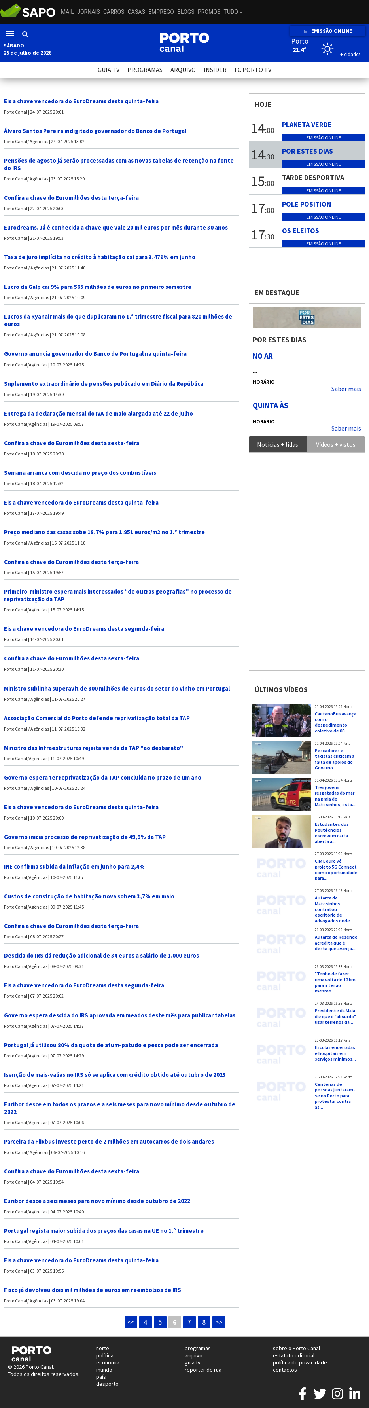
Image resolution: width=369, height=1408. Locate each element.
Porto (347, 1077)
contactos (285, 1369)
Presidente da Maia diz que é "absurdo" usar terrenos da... (335, 1016)
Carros (113, 12)
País (346, 743)
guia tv (193, 1362)
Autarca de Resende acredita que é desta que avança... (336, 942)
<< (130, 1321)
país (101, 1376)
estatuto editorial (293, 1355)
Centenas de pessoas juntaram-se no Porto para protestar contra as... (335, 1095)
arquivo (193, 1355)
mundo (104, 1369)
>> (218, 1321)
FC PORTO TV (253, 70)
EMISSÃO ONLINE (327, 31)
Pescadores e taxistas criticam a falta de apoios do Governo (334, 759)
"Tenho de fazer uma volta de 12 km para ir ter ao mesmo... (335, 982)
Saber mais (346, 389)
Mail (67, 12)
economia (107, 1362)
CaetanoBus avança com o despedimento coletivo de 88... (335, 722)
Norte (347, 706)
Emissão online (324, 137)
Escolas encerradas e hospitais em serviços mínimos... (335, 1053)
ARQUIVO (183, 70)
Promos (209, 12)
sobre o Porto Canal (296, 1348)
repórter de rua (203, 1369)
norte (102, 1348)
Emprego (161, 12)
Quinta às (270, 405)
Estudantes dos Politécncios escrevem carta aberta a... (332, 832)
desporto (107, 1383)
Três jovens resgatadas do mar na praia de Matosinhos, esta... (335, 795)
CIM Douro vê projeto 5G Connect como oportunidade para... (336, 869)
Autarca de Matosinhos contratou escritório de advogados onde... (334, 909)
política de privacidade (300, 1362)
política (105, 1355)
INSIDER (215, 70)
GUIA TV (108, 70)
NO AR (263, 356)
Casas (136, 12)
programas (198, 1348)
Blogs (185, 12)
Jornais (88, 12)
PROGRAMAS (145, 70)
